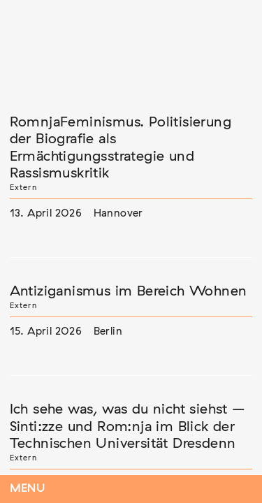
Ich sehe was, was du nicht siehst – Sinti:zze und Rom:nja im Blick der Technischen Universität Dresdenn (128, 426)
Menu (27, 488)
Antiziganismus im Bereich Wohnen (128, 291)
